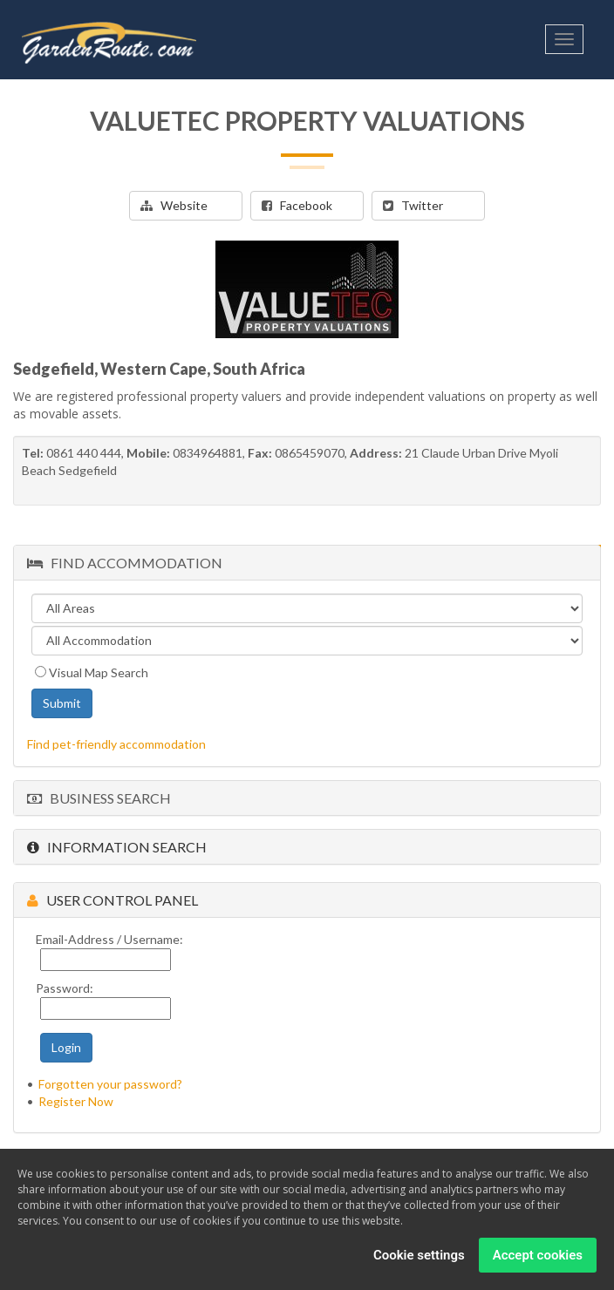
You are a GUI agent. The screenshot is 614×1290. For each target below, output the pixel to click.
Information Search (117, 846)
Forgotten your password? (110, 1083)
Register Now (75, 1101)
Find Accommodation (124, 562)
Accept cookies (538, 1255)
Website (174, 205)
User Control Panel (112, 900)
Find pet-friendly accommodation (116, 744)
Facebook (297, 205)
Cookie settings (419, 1255)
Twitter (413, 205)
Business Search (99, 798)
